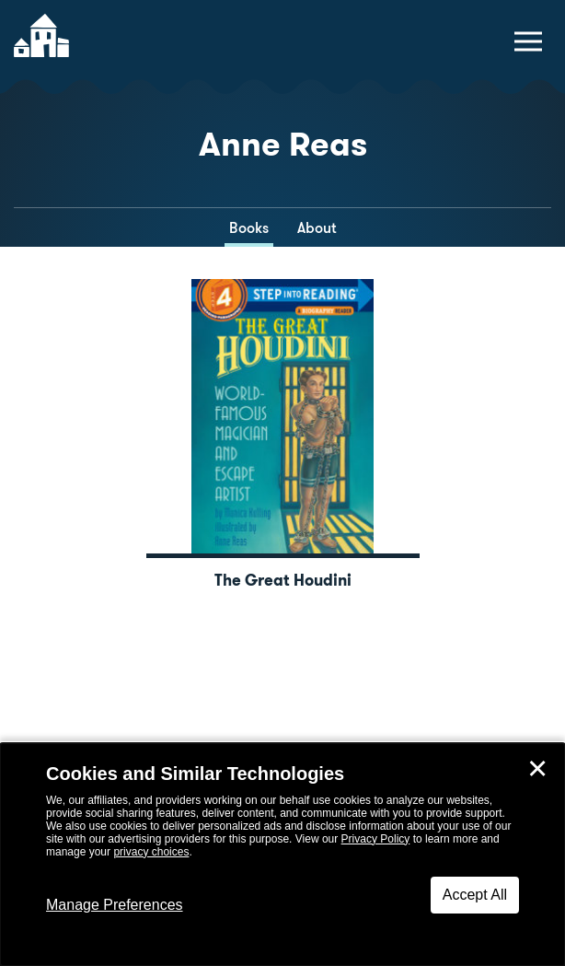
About (317, 228)
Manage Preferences (114, 905)
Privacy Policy (375, 838)
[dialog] (282, 854)
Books (249, 228)
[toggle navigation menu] (528, 41)
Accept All (475, 894)
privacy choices (151, 851)
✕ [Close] (537, 769)
